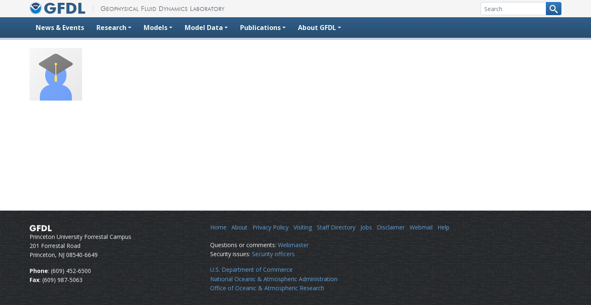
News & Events (60, 27)
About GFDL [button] (317, 27)
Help (443, 227)
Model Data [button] (204, 27)
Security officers (273, 254)
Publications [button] (260, 27)
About (239, 227)
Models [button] (155, 27)
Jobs (366, 227)
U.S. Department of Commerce (251, 269)
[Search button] (553, 8)
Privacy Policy (270, 227)
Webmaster (293, 245)
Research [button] (111, 27)
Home (218, 227)
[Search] (513, 8)
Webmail (421, 227)
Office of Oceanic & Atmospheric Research (267, 288)
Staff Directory (336, 227)
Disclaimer (391, 227)
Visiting (302, 227)
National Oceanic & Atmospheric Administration (273, 279)
